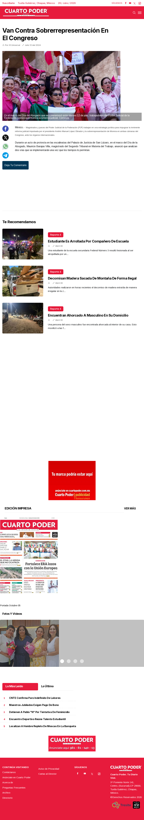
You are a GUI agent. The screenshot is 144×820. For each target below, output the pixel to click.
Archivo (6, 792)
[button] (72, 555)
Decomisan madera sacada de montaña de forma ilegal (92, 278)
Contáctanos (9, 772)
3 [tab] (75, 602)
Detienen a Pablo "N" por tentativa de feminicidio (39, 712)
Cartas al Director (47, 773)
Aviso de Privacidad (48, 768)
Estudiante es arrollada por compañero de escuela (88, 241)
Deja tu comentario (15, 165)
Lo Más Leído (14, 686)
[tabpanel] (72, 562)
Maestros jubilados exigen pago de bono (34, 705)
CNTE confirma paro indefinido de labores (35, 697)
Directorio (7, 797)
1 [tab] (62, 602)
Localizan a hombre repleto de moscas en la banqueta (42, 726)
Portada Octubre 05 (10, 605)
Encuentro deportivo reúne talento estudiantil (37, 719)
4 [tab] (82, 602)
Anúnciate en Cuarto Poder (16, 777)
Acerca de (7, 782)
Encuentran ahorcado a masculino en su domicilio (88, 315)
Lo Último (47, 686)
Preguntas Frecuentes (13, 787)
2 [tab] (69, 602)
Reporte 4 (55, 234)
